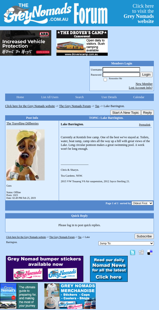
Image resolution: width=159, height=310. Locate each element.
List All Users (49, 97)
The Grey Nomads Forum (75, 106)
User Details (109, 97)
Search (79, 97)
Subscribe (144, 236)
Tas (97, 106)
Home (20, 97)
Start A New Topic (125, 112)
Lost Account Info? (141, 87)
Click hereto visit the (139, 13)
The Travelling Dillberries (22, 123)
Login (146, 74)
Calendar (138, 97)
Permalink (144, 124)
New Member (144, 84)
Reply (147, 112)
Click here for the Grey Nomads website (30, 106)
